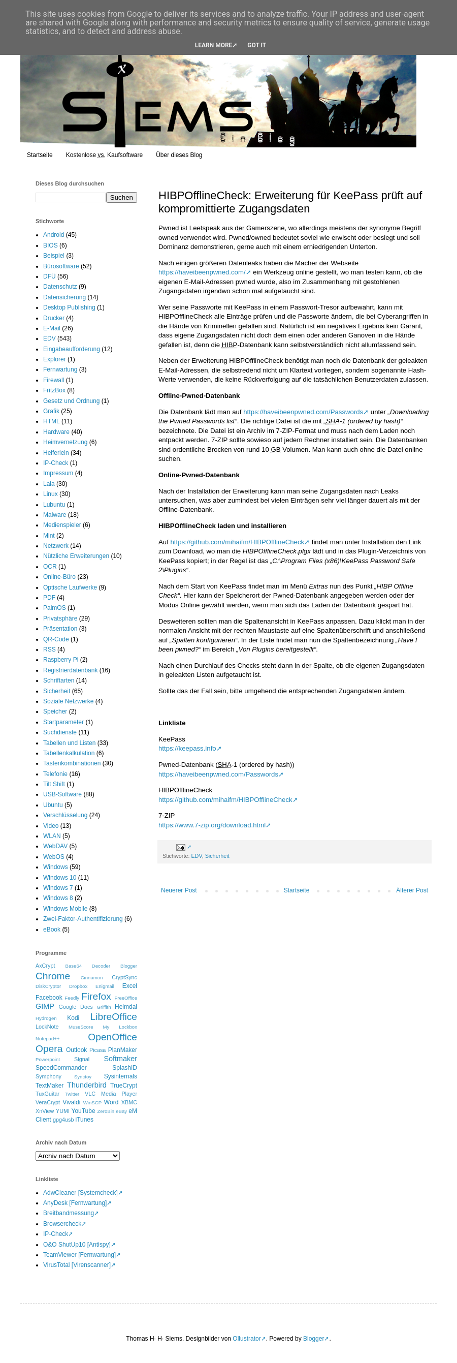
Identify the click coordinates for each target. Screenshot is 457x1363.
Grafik (51, 411)
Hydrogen (46, 1018)
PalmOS (54, 607)
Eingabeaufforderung (71, 349)
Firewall (53, 380)
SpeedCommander (61, 1067)
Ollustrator (246, 1338)
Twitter (72, 1094)
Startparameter (63, 722)
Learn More (214, 45)
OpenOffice (112, 1037)
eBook (51, 929)
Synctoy (82, 1076)
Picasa (97, 1050)
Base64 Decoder (88, 966)
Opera (49, 1048)
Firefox (96, 996)
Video (50, 825)
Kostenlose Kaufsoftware (104, 155)
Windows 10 (59, 877)
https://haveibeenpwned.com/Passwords (303, 412)
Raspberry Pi (60, 659)
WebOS (53, 856)
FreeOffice (125, 998)
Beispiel (53, 255)
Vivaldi (71, 1102)
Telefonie (55, 774)
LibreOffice (113, 1016)
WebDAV (55, 846)
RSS (49, 649)
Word (111, 1102)
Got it (256, 45)
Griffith (103, 1007)
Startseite (40, 155)
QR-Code (56, 639)
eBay (121, 1111)
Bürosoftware (61, 266)
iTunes (84, 1119)
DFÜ (49, 276)
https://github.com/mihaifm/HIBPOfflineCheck (237, 542)
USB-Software (62, 794)
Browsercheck (62, 1223)
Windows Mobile (65, 908)
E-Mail (51, 328)
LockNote (47, 1027)
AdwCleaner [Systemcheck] (80, 1192)
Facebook (49, 997)
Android (53, 234)
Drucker (53, 318)
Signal (81, 1059)
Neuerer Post (179, 890)
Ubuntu (53, 805)
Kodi (73, 1017)
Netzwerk (56, 545)
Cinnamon (92, 977)
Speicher (55, 711)
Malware (54, 514)
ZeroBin (106, 1111)
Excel (129, 985)
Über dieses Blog (179, 155)
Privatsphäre (60, 618)
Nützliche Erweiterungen (76, 556)
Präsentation (60, 628)
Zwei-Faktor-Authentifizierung (83, 918)
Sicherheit (217, 856)
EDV (196, 856)
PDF (49, 597)
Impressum (58, 473)
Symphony (48, 1076)
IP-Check (55, 463)
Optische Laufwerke (70, 587)
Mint (49, 535)
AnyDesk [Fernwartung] (75, 1202)
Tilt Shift (54, 784)
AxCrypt (45, 966)
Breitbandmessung (68, 1213)
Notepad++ (47, 1038)
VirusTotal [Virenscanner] (77, 1264)
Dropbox (78, 986)
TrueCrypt (123, 1085)
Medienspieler (62, 525)
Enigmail (104, 986)
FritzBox (54, 390)
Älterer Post (412, 890)
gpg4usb (63, 1120)
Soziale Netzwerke (68, 701)
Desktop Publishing (69, 307)
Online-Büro (59, 576)
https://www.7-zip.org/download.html (212, 825)
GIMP (45, 1006)
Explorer (54, 359)
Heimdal (126, 1006)
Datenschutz (60, 286)
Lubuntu (54, 504)
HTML (51, 421)
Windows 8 (58, 898)
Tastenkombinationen (72, 763)
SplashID (124, 1067)
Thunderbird (87, 1085)
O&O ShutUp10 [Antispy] (77, 1244)
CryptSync (124, 977)
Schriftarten (58, 680)
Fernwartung (60, 369)
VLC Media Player (111, 1094)
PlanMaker (122, 1050)
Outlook (76, 1050)
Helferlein (56, 452)
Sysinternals (120, 1076)
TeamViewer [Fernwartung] (79, 1254)
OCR (50, 566)
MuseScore (81, 1027)
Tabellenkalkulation (68, 753)
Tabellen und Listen (69, 743)
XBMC (129, 1102)
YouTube (83, 1110)
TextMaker (49, 1085)
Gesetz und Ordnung (71, 401)
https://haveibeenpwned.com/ (202, 272)
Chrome (53, 976)
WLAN (52, 836)
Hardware (56, 432)
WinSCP (92, 1102)
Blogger (128, 966)
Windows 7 (58, 887)
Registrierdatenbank (70, 670)
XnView (45, 1111)
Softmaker (120, 1059)
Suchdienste (60, 732)
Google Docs (76, 1007)
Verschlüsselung (65, 815)
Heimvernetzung (65, 442)
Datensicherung (64, 297)
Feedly (71, 998)
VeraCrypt (48, 1102)
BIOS (50, 245)
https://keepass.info (187, 748)
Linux (50, 494)
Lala (49, 483)
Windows (55, 867)
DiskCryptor (48, 986)
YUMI (63, 1111)
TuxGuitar (47, 1094)
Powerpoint (48, 1059)
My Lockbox (120, 1027)
